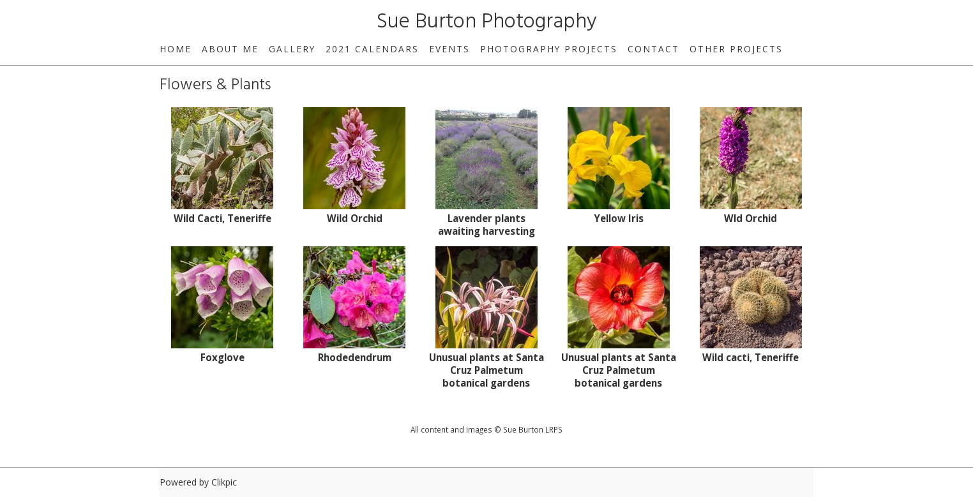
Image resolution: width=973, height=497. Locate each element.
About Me (230, 49)
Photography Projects (548, 49)
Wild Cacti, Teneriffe (222, 218)
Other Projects (736, 49)
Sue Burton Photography (487, 22)
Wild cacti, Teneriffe (750, 357)
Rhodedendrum (354, 357)
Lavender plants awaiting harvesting (486, 224)
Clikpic (224, 482)
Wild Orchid (354, 218)
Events (449, 49)
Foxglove (222, 357)
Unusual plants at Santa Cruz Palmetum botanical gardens (486, 370)
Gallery (292, 49)
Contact (653, 49)
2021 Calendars (372, 49)
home (176, 49)
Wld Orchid (750, 218)
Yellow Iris (619, 218)
